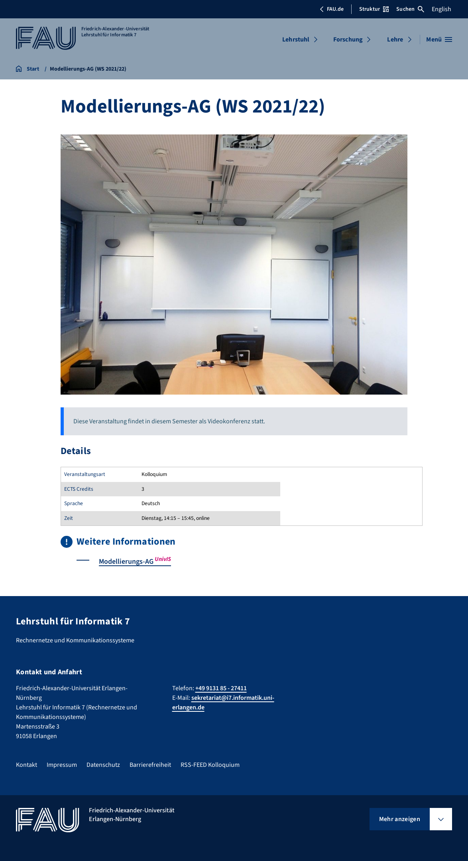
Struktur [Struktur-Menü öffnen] (374, 9)
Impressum (62, 764)
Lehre (395, 39)
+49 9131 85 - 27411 (221, 687)
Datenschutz (103, 764)
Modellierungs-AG (135, 562)
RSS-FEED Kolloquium (210, 764)
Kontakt (26, 764)
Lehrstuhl (295, 39)
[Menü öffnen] (439, 39)
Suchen (410, 9)
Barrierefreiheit (150, 764)
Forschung (348, 39)
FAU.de (331, 9)
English (441, 9)
